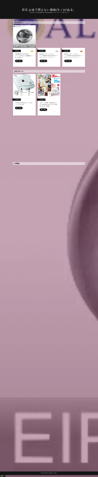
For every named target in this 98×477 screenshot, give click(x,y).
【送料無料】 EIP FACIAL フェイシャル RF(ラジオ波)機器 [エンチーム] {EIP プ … (24, 55)
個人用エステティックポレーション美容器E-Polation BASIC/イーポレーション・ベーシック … (48, 55)
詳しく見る (18, 60)
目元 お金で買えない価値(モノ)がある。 (49, 9)
